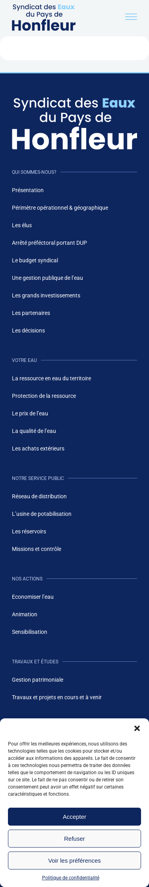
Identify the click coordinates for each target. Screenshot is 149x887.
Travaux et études (35, 662)
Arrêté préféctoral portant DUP (49, 243)
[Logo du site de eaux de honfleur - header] (43, 28)
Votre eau (24, 360)
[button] (137, 728)
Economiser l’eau (33, 597)
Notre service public (38, 478)
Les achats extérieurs (38, 448)
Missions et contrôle (36, 549)
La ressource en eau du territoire (51, 378)
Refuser (74, 838)
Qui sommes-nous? (34, 172)
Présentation (28, 190)
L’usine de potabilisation (42, 514)
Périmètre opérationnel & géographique (60, 208)
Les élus (22, 225)
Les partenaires (31, 313)
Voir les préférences (74, 860)
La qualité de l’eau (34, 431)
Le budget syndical (35, 260)
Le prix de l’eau (30, 413)
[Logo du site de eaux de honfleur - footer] (74, 123)
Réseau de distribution (39, 496)
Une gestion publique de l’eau (47, 278)
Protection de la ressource (44, 396)
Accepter (74, 816)
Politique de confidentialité (70, 878)
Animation (24, 614)
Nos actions (27, 579)
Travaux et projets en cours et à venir (57, 697)
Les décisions (28, 330)
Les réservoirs (29, 531)
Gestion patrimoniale (37, 680)
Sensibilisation (29, 632)
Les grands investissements (46, 295)
